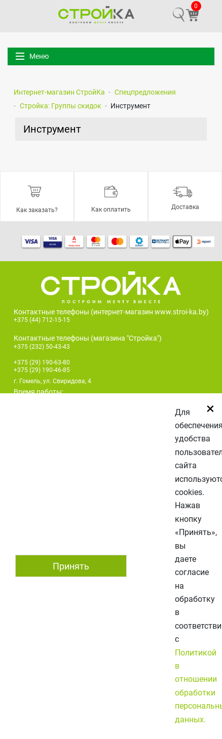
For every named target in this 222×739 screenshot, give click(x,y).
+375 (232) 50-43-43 (42, 346)
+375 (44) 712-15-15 (42, 319)
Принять (71, 566)
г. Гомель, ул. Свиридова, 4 (52, 381)
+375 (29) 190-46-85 (42, 370)
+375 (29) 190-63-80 (42, 362)
